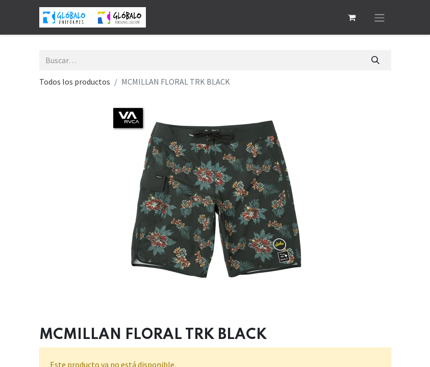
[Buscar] (375, 60)
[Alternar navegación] (379, 17)
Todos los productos (74, 81)
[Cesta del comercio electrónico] (352, 17)
